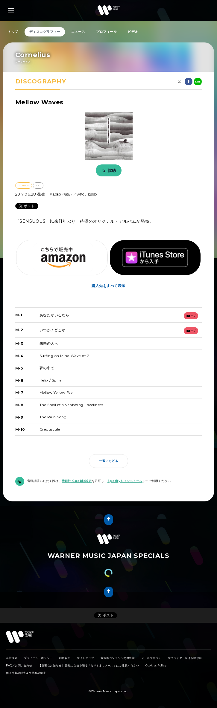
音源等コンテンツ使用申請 (118, 658)
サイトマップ (85, 658)
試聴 (108, 170)
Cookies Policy (155, 665)
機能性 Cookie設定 (77, 481)
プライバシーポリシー (38, 658)
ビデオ (133, 32)
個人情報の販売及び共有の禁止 (26, 673)
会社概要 (11, 658)
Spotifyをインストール (124, 481)
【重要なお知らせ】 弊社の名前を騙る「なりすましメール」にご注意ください (89, 665)
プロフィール (106, 32)
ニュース (78, 32)
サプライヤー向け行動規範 (185, 658)
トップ (13, 32)
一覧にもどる (108, 461)
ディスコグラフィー (44, 32)
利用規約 (64, 658)
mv (191, 316)
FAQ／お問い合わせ (19, 665)
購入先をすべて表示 (108, 285)
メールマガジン (151, 658)
